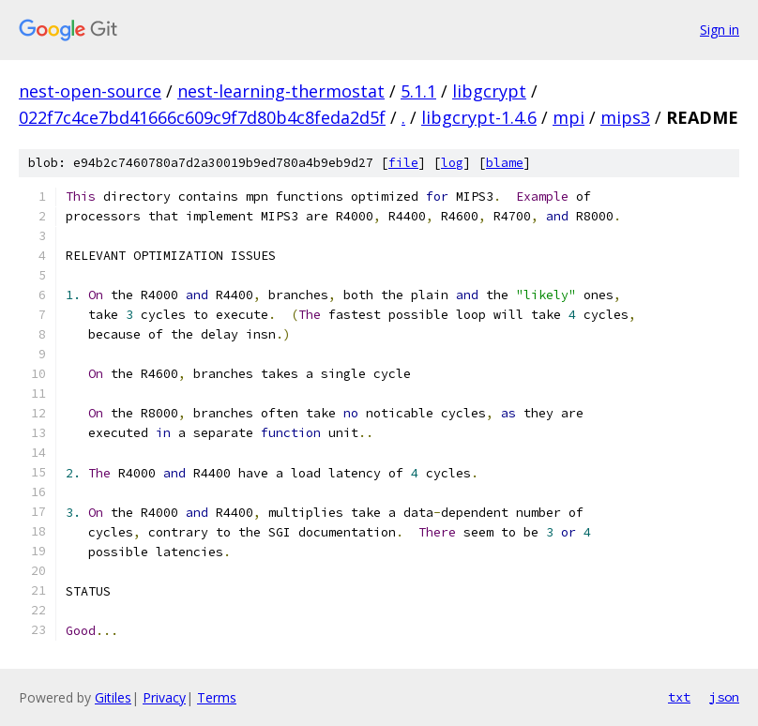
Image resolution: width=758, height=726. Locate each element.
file (403, 163)
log (452, 163)
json (724, 696)
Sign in (719, 29)
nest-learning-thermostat (281, 91)
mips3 (625, 117)
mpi (568, 117)
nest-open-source (90, 91)
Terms (216, 697)
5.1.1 (418, 91)
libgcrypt (489, 91)
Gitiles (113, 697)
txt (679, 696)
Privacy (164, 697)
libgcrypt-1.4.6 (479, 117)
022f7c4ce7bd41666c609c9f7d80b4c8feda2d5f (202, 117)
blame (504, 163)
